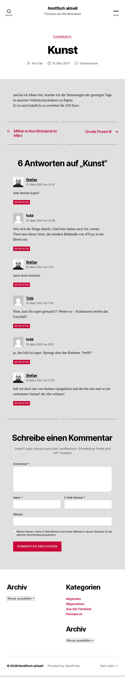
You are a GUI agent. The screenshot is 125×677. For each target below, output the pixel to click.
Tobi (39, 64)
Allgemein (73, 600)
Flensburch (62, 37)
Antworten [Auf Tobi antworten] (21, 327)
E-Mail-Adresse (74, 499)
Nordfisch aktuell (62, 8)
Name (17, 499)
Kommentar (21, 465)
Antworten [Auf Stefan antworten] (21, 203)
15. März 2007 (61, 64)
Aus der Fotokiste (78, 610)
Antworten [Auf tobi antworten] (21, 250)
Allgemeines (75, 605)
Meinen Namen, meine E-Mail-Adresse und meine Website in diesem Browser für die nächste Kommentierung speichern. (64, 535)
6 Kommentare (89, 64)
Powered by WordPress (64, 667)
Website (18, 516)
